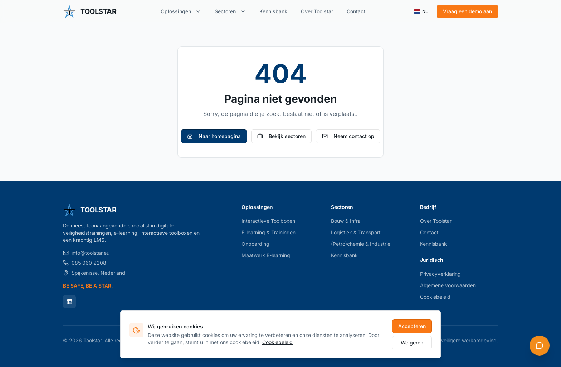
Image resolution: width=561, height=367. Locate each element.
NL (421, 11)
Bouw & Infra (346, 221)
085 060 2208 (84, 263)
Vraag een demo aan (467, 11)
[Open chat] (540, 346)
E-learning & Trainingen (269, 232)
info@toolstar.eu (86, 253)
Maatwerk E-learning (266, 255)
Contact (356, 11)
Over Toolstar (317, 11)
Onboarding (255, 244)
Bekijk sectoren (281, 136)
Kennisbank (273, 11)
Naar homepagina (214, 136)
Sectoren (230, 11)
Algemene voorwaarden (448, 285)
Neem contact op (348, 136)
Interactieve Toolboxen (268, 221)
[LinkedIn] (69, 301)
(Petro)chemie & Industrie (360, 244)
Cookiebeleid (435, 297)
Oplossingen (181, 11)
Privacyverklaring (440, 274)
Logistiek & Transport (356, 232)
